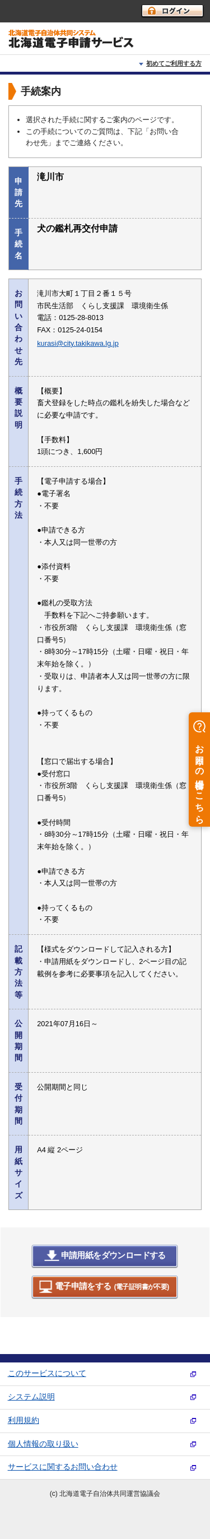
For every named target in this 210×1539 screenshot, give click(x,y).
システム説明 (31, 1397)
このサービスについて (47, 1373)
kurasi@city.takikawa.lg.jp (78, 343)
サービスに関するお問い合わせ (63, 1467)
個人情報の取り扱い (43, 1444)
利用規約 (23, 1420)
